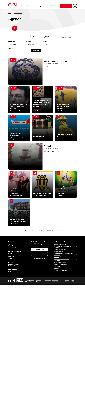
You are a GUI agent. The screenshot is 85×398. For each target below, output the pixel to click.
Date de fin (28, 41)
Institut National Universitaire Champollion (61, 259)
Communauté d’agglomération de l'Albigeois (62, 247)
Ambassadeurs (57, 251)
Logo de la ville (31, 280)
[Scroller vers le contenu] (14, 28)
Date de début (12, 41)
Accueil (9, 13)
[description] (67, 37)
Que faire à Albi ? (52, 6)
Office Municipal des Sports (61, 270)
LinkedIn (41, 244)
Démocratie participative (60, 244)
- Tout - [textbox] (47, 44)
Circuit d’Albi (57, 266)
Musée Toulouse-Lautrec (60, 262)
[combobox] (53, 44)
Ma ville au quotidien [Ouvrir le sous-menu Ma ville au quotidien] (24, 6)
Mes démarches (66, 5)
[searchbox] (10, 51)
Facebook (35, 244)
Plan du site (67, 280)
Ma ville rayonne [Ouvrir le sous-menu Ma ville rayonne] (39, 6)
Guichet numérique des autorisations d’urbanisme (63, 254)
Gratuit (35, 36)
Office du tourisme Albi (60, 249)
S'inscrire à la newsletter (39, 258)
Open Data (73, 280)
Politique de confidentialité (56, 280)
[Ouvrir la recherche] (75, 6)
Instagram (38, 244)
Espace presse (39, 254)
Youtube (32, 244)
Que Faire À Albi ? (18, 13)
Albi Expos (56, 268)
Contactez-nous (73, 1)
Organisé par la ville (47, 37)
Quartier (45, 41)
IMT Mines (56, 257)
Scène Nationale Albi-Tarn (60, 264)
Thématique (11, 48)
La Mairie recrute (12, 271)
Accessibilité (48, 280)
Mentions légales (38, 280)
